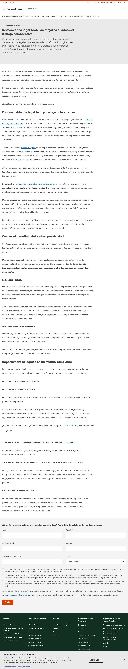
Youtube (105, 647)
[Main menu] (120, 8)
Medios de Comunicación (36, 646)
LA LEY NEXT (79, 462)
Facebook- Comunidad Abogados (114, 625)
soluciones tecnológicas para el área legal (38, 184)
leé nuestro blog (70, 425)
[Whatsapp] (121, 2)
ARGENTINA (32, 9)
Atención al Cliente (84, 649)
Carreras (81, 629)
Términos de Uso (83, 632)
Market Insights (28, 147)
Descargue (56, 632)
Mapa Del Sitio (82, 639)
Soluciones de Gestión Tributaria (14, 634)
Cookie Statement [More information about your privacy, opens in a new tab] (10, 667)
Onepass (56, 635)
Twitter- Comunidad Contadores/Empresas (110, 638)
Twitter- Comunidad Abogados (113, 629)
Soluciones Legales (32, 16)
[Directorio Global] (8, 2)
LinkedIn (105, 643)
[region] (64, 660)
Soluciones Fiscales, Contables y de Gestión (14, 629)
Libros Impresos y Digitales (62, 625)
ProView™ (56, 628)
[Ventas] (96, 2)
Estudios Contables (34, 635)
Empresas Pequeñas (34, 642)
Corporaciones (33, 632)
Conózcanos (82, 625)
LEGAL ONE (69, 442)
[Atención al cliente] (108, 2)
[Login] (89, 2)
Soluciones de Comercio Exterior (14, 637)
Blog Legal (45, 16)
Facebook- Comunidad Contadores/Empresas (110, 633)
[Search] (124, 8)
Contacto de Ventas (84, 642)
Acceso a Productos (84, 646)
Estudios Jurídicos (34, 625)
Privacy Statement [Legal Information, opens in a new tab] (23, 667)
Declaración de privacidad (19, 595)
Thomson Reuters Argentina (12, 16)
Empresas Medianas (34, 639)
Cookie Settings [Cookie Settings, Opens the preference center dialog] (96, 660)
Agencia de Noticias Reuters (12, 641)
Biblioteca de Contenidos (36, 628)
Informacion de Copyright (86, 635)
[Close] (124, 659)
